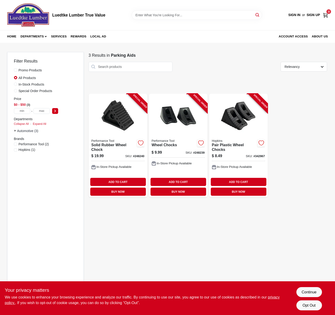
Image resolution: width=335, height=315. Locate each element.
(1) (27, 150)
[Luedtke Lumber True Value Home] (28, 15)
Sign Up (313, 15)
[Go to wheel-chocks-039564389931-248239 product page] (178, 146)
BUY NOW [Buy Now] (118, 191)
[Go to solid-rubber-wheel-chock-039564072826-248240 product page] (118, 146)
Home (12, 36)
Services (59, 36)
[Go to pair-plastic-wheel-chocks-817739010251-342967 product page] (238, 146)
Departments (32, 36)
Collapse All (21, 124)
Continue (309, 292)
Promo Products (30, 70)
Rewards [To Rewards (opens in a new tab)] (79, 36)
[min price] (22, 111)
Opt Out (308, 305)
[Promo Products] (15, 70)
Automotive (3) (27, 131)
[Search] (257, 15)
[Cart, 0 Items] (325, 15)
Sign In (294, 15)
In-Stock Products (31, 84)
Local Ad (98, 36)
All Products (27, 78)
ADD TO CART (117, 182)
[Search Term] (197, 15)
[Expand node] (16, 131)
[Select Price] (55, 111)
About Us (320, 36)
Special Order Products (35, 91)
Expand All (39, 124)
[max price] (42, 111)
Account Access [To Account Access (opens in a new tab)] (293, 36)
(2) (34, 144)
